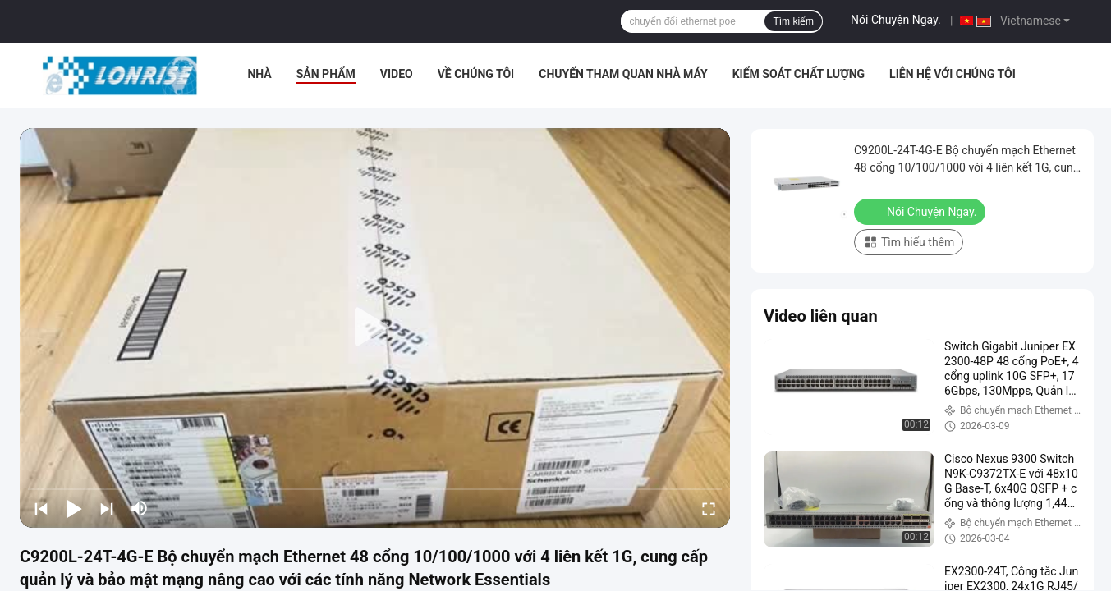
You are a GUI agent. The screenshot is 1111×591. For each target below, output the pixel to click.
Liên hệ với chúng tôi (952, 73)
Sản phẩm (326, 73)
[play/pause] (73, 508)
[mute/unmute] (139, 508)
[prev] (41, 508)
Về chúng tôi (476, 73)
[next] (106, 508)
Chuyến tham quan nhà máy (623, 73)
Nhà (259, 73)
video (396, 73)
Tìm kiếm (793, 21)
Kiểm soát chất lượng (798, 73)
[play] (375, 327)
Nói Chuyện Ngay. (896, 19)
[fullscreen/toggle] (708, 508)
